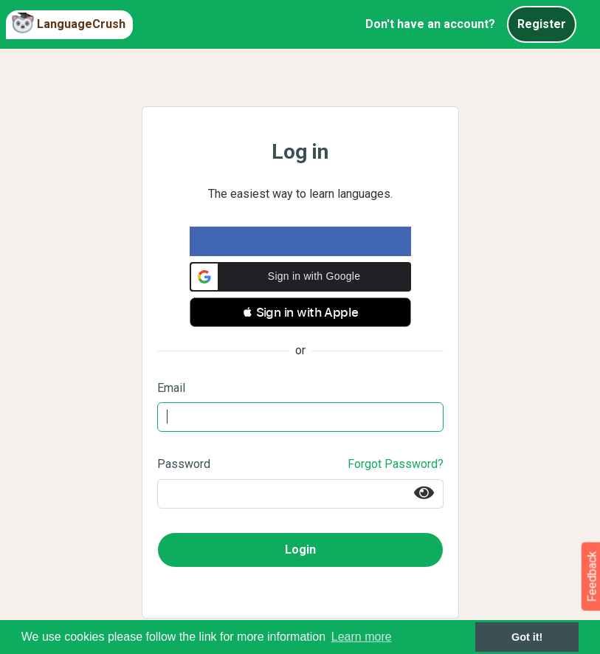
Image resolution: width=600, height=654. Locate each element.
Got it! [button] (526, 637)
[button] (300, 277)
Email (171, 388)
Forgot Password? (396, 464)
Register (541, 24)
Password (183, 464)
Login (300, 550)
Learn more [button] (361, 636)
